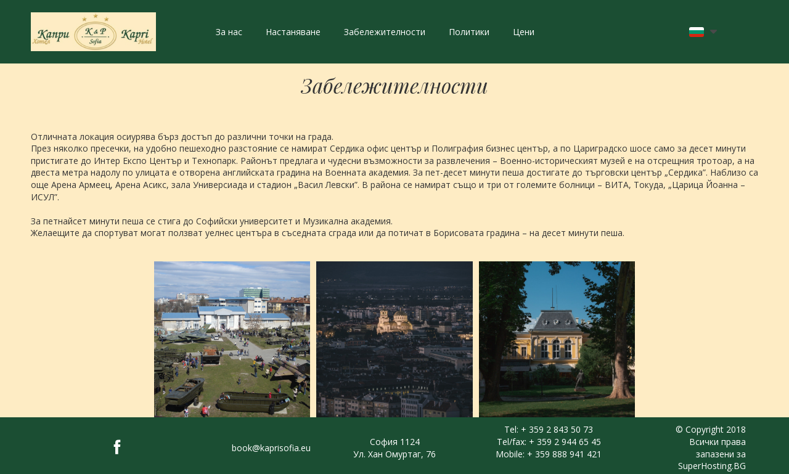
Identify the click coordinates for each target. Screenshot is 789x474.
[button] (703, 32)
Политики (469, 32)
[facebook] (117, 447)
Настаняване (293, 32)
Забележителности (384, 32)
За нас (229, 32)
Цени (523, 32)
